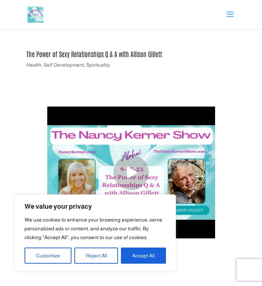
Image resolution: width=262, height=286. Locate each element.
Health (33, 65)
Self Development (64, 65)
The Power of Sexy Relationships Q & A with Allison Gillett (94, 53)
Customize (48, 256)
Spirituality (98, 65)
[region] (95, 232)
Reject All (96, 256)
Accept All (143, 256)
